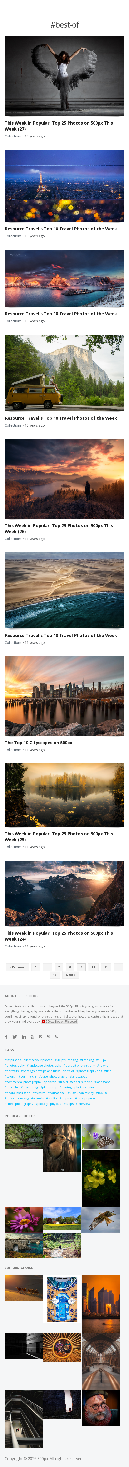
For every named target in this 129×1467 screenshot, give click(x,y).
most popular (86, 1098)
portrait (50, 1082)
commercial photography (24, 1082)
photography (16, 1066)
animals (38, 1098)
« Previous (17, 967)
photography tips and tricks (41, 1071)
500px (102, 1060)
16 (54, 975)
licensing (88, 1060)
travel (64, 1082)
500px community (82, 1093)
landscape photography (45, 1066)
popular (67, 1098)
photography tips (90, 1071)
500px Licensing (67, 1060)
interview (84, 1104)
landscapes (79, 1076)
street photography (20, 1104)
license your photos (38, 1060)
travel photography (54, 1076)
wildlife (52, 1098)
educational (57, 1093)
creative (40, 1093)
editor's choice (82, 1082)
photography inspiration (78, 1087)
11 (106, 967)
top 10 (102, 1093)
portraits (13, 1071)
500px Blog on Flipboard (59, 1021)
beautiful (13, 1087)
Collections (13, 136)
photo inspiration (18, 1093)
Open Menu (22, 5)
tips (108, 1071)
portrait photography (80, 1066)
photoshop (49, 1087)
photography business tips (55, 1104)
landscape (103, 1082)
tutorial (11, 1076)
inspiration (14, 1060)
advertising (30, 1087)
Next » (71, 975)
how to (103, 1066)
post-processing (18, 1098)
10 (93, 967)
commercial (29, 1076)
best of (69, 1071)
